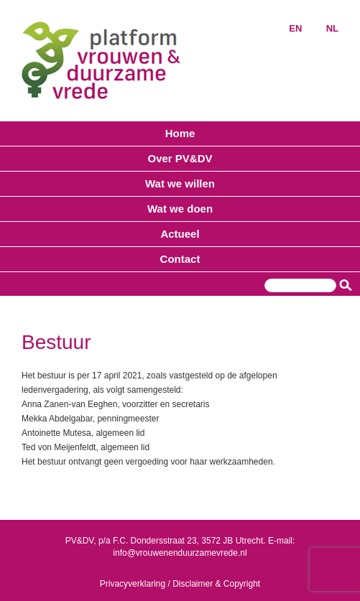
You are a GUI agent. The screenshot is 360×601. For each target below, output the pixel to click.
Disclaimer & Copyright (216, 584)
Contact (180, 259)
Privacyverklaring (132, 584)
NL (332, 28)
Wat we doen (180, 208)
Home (180, 133)
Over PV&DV (179, 158)
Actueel (179, 234)
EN (295, 28)
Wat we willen (180, 183)
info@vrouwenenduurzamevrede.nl (179, 553)
